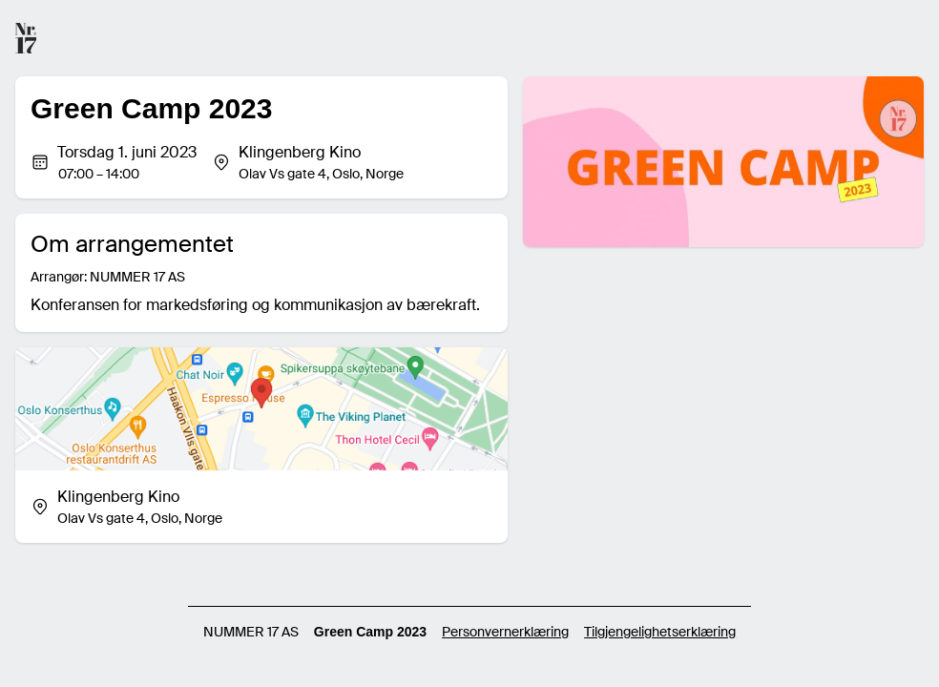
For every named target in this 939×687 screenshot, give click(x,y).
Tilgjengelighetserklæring (660, 631)
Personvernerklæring (505, 631)
